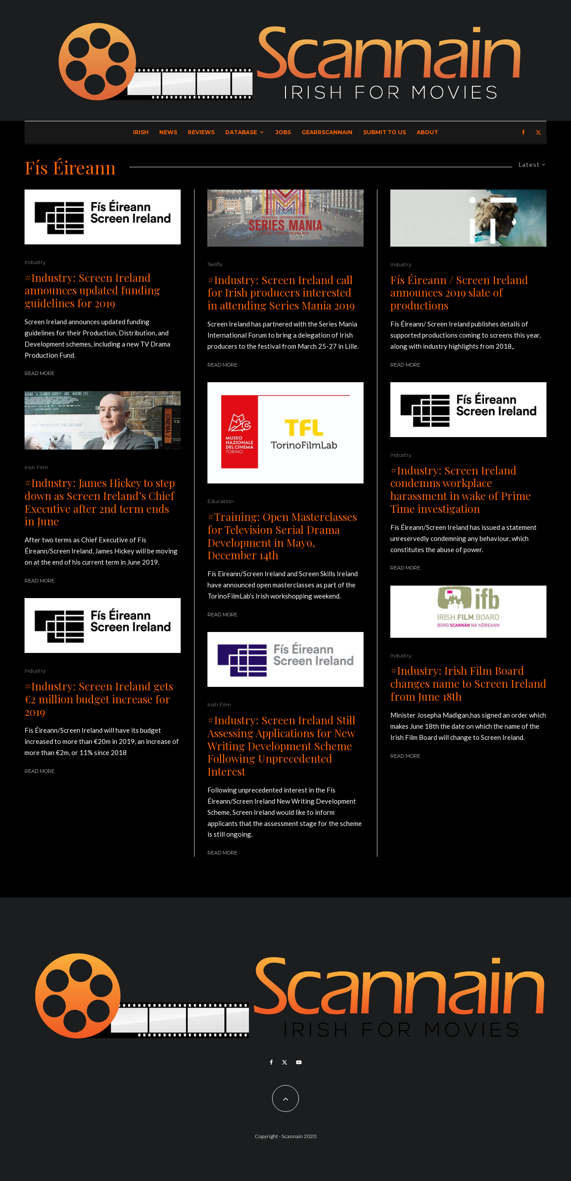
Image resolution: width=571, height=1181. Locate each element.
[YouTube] (299, 1062)
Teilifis (214, 264)
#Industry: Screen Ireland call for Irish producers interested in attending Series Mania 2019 (281, 292)
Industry (35, 262)
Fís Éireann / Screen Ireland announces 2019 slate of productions (459, 292)
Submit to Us (384, 132)
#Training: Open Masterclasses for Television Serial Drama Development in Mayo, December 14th (282, 536)
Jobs (283, 132)
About (427, 132)
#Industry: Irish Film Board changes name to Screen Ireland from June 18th (468, 683)
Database (241, 132)
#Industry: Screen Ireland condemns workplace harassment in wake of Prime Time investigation (460, 489)
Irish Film (36, 467)
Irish (141, 132)
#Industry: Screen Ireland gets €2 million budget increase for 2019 (99, 699)
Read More (39, 373)
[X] (538, 132)
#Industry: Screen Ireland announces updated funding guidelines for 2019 (92, 290)
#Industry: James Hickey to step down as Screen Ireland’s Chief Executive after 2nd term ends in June (100, 502)
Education (220, 501)
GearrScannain (327, 132)
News (168, 132)
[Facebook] (523, 132)
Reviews (201, 132)
